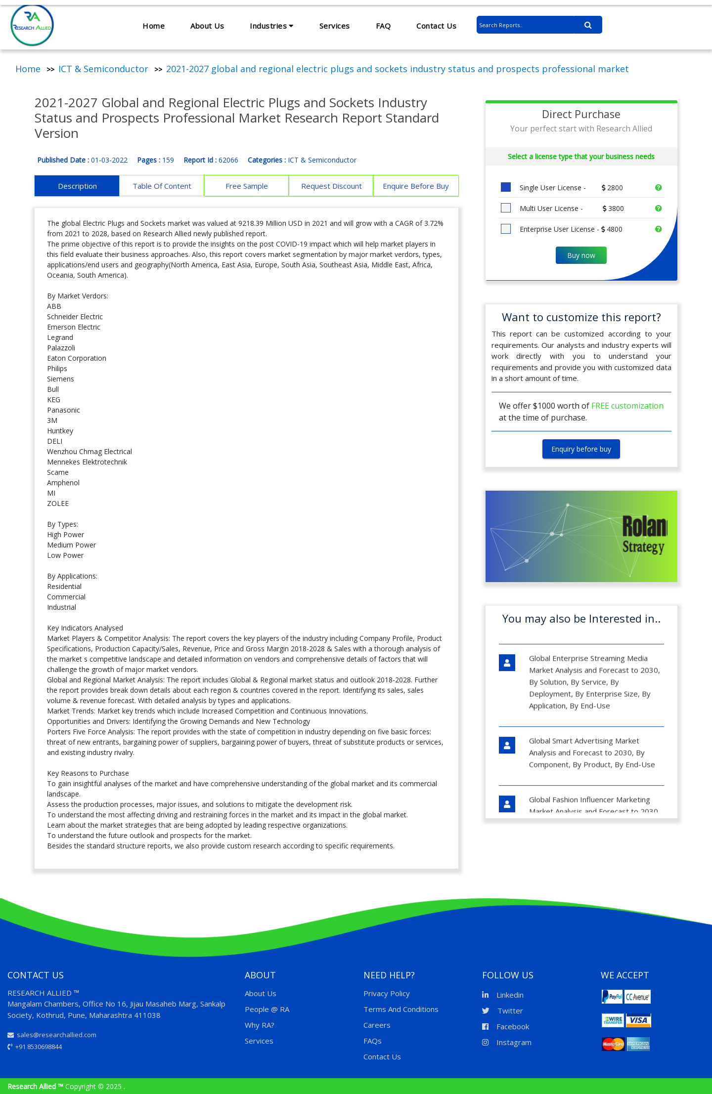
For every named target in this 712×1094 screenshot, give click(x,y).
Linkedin (503, 995)
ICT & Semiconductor (103, 69)
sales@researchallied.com (51, 1034)
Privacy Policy (386, 993)
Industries (272, 26)
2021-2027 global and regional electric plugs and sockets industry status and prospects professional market (397, 69)
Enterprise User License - (570, 229)
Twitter (502, 1010)
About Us (207, 26)
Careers (377, 1025)
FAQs (372, 1041)
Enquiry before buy (581, 449)
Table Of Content (162, 186)
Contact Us (436, 26)
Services (334, 26)
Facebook (505, 1026)
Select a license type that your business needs (581, 156)
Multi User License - (571, 208)
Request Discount (331, 186)
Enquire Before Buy (416, 186)
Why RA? (259, 1025)
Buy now (581, 255)
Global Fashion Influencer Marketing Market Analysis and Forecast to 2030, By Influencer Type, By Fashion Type (594, 802)
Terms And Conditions (401, 1009)
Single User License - (570, 187)
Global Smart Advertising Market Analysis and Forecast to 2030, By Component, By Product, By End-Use (592, 743)
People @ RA (267, 1009)
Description (77, 186)
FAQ (383, 26)
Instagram (507, 1042)
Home (153, 26)
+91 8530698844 (34, 1046)
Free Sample (246, 186)
